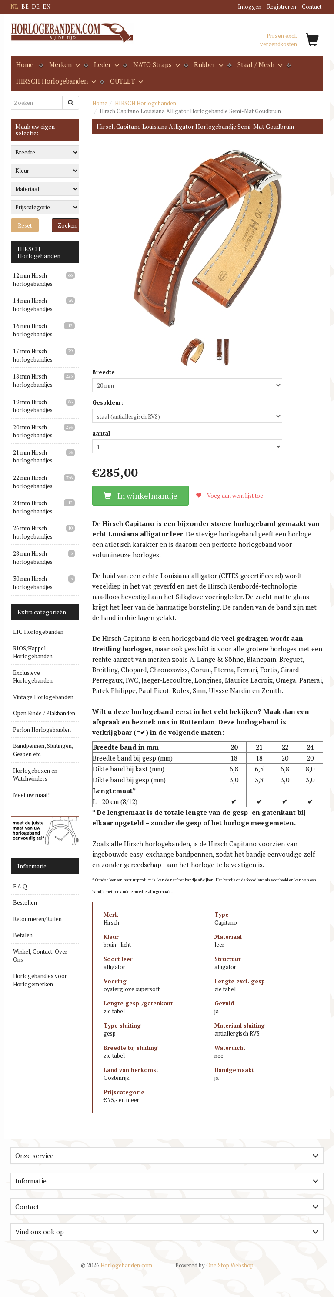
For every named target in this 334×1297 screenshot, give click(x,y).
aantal (101, 433)
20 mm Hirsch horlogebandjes (33, 431)
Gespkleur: (107, 402)
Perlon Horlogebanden (42, 730)
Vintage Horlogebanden (43, 697)
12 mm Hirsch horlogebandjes (33, 279)
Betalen (23, 935)
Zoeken (67, 225)
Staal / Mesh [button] (259, 64)
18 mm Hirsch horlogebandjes (33, 380)
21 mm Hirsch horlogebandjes (33, 457)
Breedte (103, 372)
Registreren (281, 6)
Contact (311, 6)
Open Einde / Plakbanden (44, 713)
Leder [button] (105, 64)
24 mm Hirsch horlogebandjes (33, 507)
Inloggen (249, 6)
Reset (25, 225)
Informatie (167, 1180)
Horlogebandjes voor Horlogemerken (40, 980)
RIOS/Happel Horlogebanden (33, 652)
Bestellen (25, 902)
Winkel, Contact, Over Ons (40, 956)
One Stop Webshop (214, 1265)
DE (36, 6)
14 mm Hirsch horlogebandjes (33, 305)
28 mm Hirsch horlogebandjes (33, 558)
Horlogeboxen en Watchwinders (35, 775)
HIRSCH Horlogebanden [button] (55, 81)
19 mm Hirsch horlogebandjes (33, 406)
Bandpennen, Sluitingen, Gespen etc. (43, 750)
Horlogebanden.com (116, 1265)
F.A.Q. (20, 886)
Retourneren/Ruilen (37, 919)
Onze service (167, 1155)
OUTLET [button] (125, 81)
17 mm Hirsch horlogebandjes (33, 355)
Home (24, 64)
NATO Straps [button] (155, 64)
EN (46, 6)
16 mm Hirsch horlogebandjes (33, 330)
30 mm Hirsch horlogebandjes (33, 583)
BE (25, 6)
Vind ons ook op (167, 1231)
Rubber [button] (208, 64)
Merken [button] (63, 64)
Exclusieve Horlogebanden (33, 677)
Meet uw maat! (31, 795)
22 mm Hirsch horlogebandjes (33, 482)
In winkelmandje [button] (140, 495)
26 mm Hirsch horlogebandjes (33, 532)
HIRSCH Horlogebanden (145, 103)
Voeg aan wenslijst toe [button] (229, 495)
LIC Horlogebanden (38, 632)
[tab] (167, 1156)
